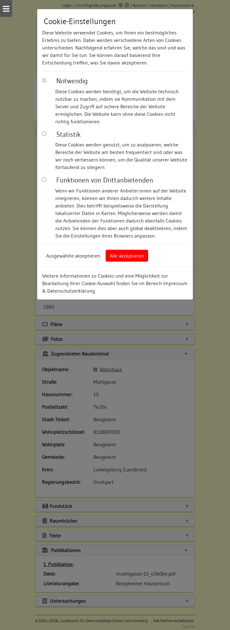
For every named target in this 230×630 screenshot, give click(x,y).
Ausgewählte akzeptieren (73, 256)
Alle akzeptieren (127, 256)
